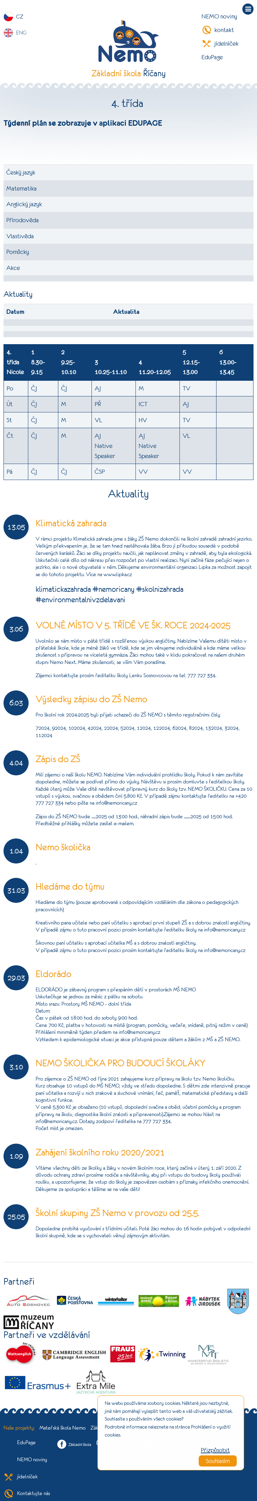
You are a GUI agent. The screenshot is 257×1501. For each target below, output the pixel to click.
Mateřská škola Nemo (62, 1428)
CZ (19, 16)
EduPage (212, 57)
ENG (21, 32)
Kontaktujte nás (26, 1493)
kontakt (217, 30)
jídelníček (219, 43)
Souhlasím (218, 1460)
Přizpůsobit (215, 1450)
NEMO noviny (219, 16)
